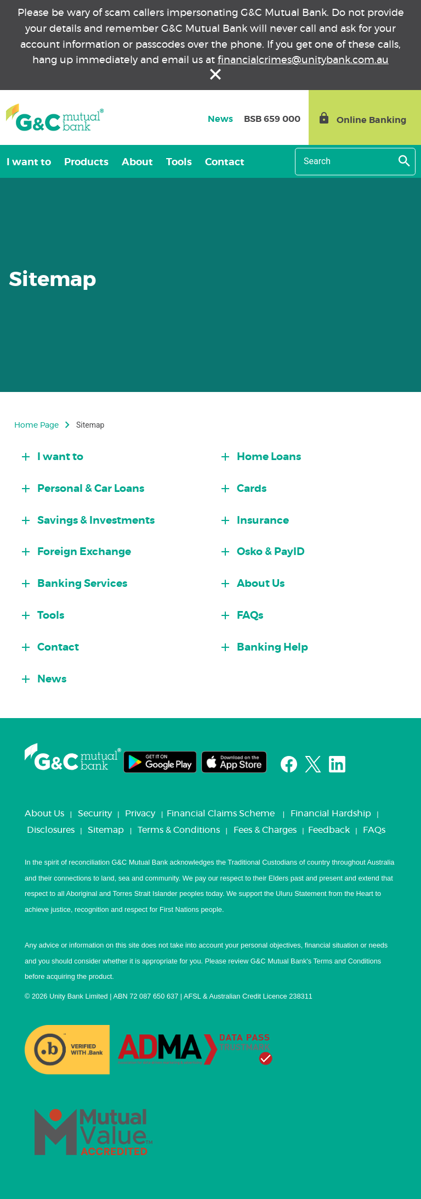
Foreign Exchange (83, 552)
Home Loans (268, 457)
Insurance (262, 521)
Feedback (329, 830)
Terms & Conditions (179, 830)
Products (86, 162)
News (50, 679)
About (137, 162)
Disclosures (51, 830)
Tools (179, 162)
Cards (250, 489)
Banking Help (271, 647)
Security (95, 813)
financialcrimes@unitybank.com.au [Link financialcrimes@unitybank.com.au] (303, 60)
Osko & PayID (270, 552)
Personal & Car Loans (89, 489)
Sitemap (106, 830)
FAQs (249, 615)
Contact (224, 162)
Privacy (140, 813)
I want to (29, 162)
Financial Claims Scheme (221, 813)
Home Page (36, 425)
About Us (260, 584)
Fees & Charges (265, 830)
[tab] (113, 454)
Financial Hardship (331, 813)
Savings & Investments (95, 521)
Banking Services (81, 584)
